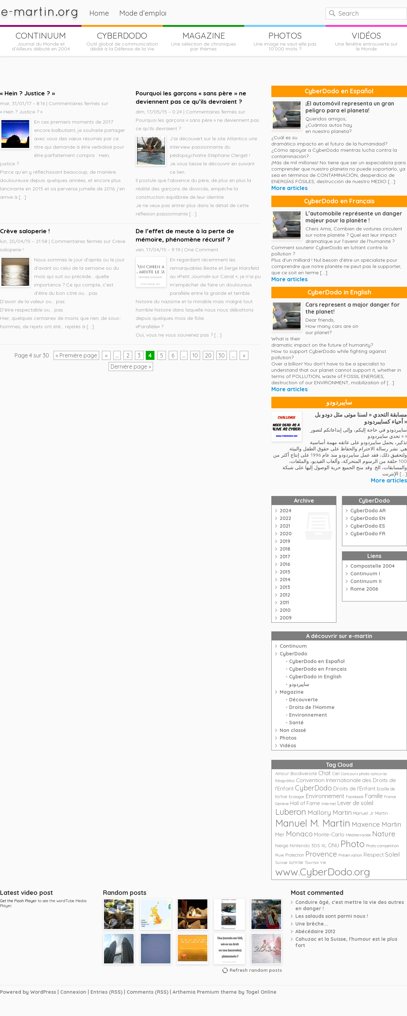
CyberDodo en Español (339, 91)
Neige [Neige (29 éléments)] (281, 845)
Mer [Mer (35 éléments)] (280, 834)
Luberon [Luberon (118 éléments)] (290, 811)
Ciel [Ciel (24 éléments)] (336, 773)
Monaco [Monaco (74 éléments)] (299, 833)
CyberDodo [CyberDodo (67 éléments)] (313, 787)
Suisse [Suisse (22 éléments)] (281, 862)
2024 (286, 510)
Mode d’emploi (143, 13)
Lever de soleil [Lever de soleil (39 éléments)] (355, 803)
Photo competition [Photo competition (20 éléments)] (382, 845)
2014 (285, 579)
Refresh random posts (256, 970)
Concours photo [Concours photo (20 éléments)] (355, 773)
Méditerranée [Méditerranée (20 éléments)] (358, 835)
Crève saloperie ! (25, 231)
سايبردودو (339, 402)
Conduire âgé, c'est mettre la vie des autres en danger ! (349, 905)
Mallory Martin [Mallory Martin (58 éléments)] (330, 812)
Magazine (292, 692)
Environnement (308, 715)
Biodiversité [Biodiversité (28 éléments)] (303, 773)
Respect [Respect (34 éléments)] (374, 854)
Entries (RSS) (106, 992)
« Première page (76, 355)
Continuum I (365, 573)
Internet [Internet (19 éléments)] (328, 803)
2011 (284, 602)
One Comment (201, 249)
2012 (285, 595)
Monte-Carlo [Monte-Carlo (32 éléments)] (329, 834)
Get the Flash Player (18, 900)
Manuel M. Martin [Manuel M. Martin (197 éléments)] (312, 823)
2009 (286, 618)
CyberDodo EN (367, 518)
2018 (285, 549)
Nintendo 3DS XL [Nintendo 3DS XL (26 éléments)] (308, 845)
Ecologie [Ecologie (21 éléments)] (296, 796)
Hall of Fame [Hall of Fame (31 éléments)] (305, 803)
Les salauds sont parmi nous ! (331, 916)
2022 (285, 518)
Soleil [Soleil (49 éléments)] (392, 854)
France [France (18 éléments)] (390, 796)
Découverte (303, 699)
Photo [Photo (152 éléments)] (353, 843)
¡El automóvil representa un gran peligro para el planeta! (349, 107)
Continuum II (366, 581)
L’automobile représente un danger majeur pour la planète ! (353, 217)
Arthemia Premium (196, 992)
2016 (285, 564)
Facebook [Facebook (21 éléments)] (355, 796)
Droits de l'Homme (312, 707)
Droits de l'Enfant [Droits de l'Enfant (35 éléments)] (354, 788)
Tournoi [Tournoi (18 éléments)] (312, 862)
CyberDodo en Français (339, 201)
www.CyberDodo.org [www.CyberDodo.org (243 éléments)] (322, 871)
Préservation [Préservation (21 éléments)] (350, 855)
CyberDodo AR (368, 510)
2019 (285, 541)
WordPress (43, 992)
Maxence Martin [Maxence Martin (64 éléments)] (376, 824)
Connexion (73, 992)
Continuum (293, 646)
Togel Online (261, 992)
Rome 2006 (364, 589)
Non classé (293, 730)
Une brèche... (311, 924)
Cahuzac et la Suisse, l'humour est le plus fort (346, 942)
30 (221, 355)
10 (195, 355)
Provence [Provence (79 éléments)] (321, 853)
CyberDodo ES (367, 526)
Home (99, 13)
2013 (285, 587)
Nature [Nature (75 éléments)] (383, 833)
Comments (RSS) (147, 992)
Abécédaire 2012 (315, 931)
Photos (288, 738)
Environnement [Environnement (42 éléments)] (324, 796)
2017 (285, 556)
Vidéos (288, 745)
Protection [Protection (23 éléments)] (294, 855)
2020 (286, 533)
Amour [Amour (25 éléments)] (282, 773)
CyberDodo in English (339, 292)
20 (208, 355)
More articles (289, 187)
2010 (285, 610)
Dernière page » (131, 366)
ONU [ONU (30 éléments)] (333, 845)
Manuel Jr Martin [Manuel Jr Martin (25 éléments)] (370, 813)
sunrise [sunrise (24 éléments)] (296, 862)
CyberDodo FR (367, 533)
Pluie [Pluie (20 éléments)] (279, 855)
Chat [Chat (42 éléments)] (324, 773)
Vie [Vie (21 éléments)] (323, 862)
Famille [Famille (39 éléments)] (374, 796)
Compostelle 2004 (372, 566)
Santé (296, 722)
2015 (285, 572)
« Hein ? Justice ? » (27, 93)
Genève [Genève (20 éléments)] (282, 803)
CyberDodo (293, 654)
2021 (285, 526)
